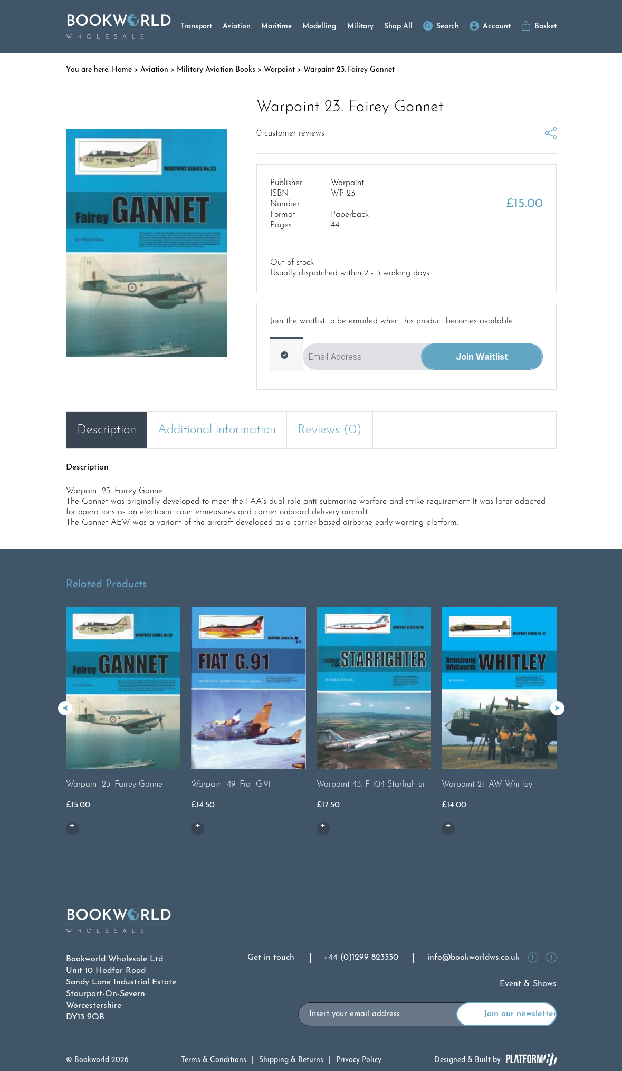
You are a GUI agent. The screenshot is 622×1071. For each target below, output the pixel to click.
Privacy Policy (358, 1060)
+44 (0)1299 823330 (360, 957)
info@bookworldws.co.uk (473, 957)
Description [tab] (106, 430)
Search (447, 27)
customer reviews (290, 133)
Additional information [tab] (217, 430)
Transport (196, 27)
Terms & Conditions (213, 1060)
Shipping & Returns (291, 1060)
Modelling (319, 27)
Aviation (237, 27)
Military (360, 27)
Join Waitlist (482, 356)
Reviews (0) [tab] (330, 430)
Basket (545, 27)
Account (497, 27)
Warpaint (279, 70)
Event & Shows (528, 984)
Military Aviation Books (216, 70)
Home (122, 70)
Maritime (276, 27)
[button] (557, 708)
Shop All (398, 27)
